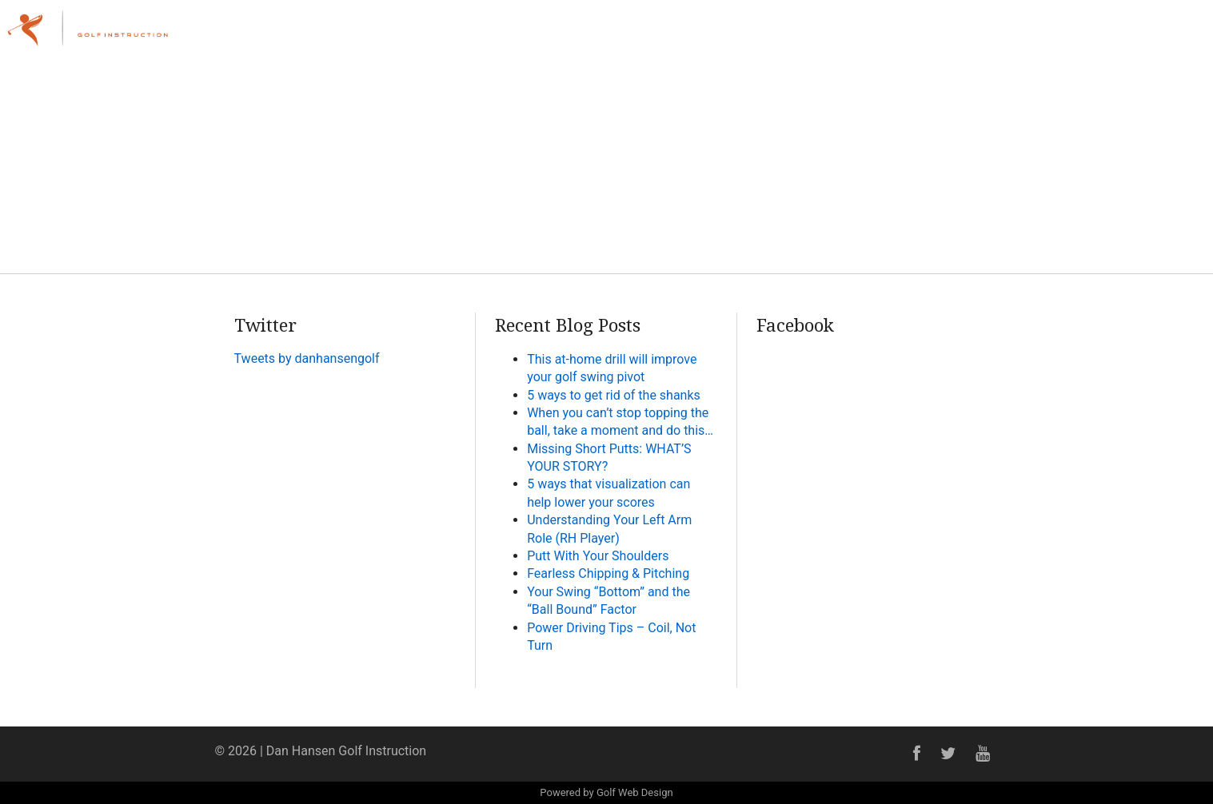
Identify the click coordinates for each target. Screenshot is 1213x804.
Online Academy (1067, 35)
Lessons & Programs (928, 35)
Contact (1163, 35)
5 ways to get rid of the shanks (613, 395)
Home (757, 35)
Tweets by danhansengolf (307, 358)
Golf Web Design (635, 792)
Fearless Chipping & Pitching (608, 573)
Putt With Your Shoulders (597, 555)
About (819, 35)
